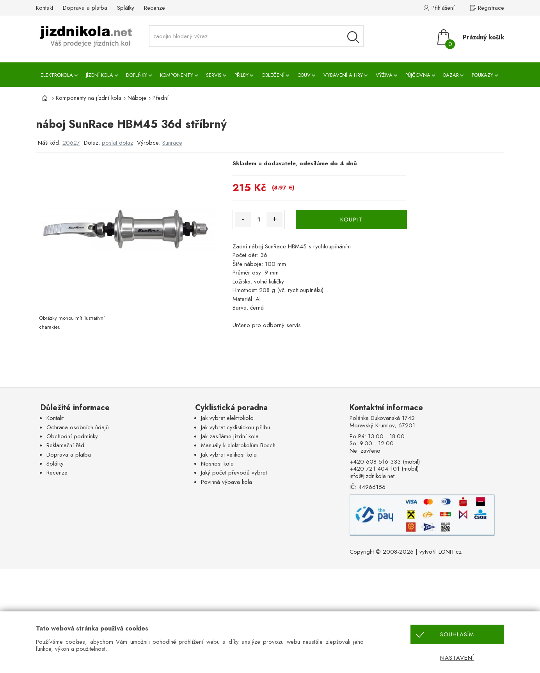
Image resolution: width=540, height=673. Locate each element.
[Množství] (259, 219)
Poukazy (482, 75)
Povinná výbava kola (226, 482)
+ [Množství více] (274, 219)
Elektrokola (57, 75)
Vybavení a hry (343, 75)
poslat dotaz (117, 142)
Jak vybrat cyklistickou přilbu (235, 427)
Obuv (304, 75)
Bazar (451, 75)
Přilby (241, 75)
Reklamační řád (65, 445)
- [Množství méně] (243, 219)
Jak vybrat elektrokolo (227, 418)
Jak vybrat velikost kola (229, 454)
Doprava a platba (85, 8)
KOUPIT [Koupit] (351, 219)
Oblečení (272, 75)
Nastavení (457, 658)
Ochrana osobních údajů (77, 427)
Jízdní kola (99, 75)
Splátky (125, 8)
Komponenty (176, 75)
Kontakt (44, 8)
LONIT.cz (450, 551)
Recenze (154, 8)
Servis (214, 75)
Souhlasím (457, 634)
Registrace (491, 8)
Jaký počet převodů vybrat (234, 472)
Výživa (384, 75)
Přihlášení (443, 8)
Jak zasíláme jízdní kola (230, 436)
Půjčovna (417, 75)
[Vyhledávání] (353, 37)
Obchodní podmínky (72, 436)
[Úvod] (44, 98)
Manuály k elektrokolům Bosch (238, 445)
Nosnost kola (217, 463)
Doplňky (136, 75)
